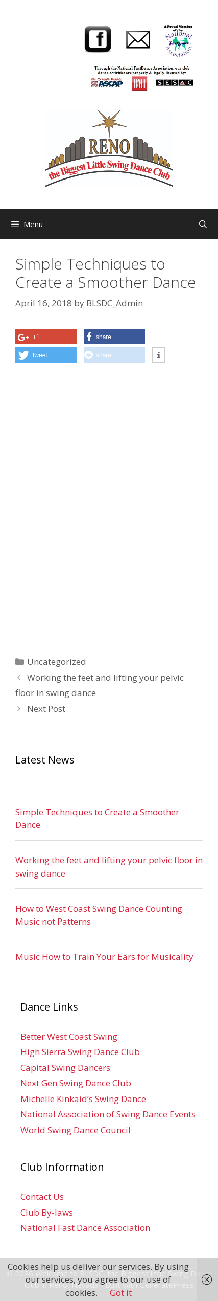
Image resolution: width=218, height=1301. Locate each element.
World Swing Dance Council (75, 1130)
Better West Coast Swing (68, 1036)
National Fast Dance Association (85, 1227)
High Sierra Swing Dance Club (80, 1052)
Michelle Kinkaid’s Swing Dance (83, 1099)
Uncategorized (56, 661)
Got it (121, 1292)
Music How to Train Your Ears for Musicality (104, 956)
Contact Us (42, 1196)
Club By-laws (46, 1212)
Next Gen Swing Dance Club (75, 1083)
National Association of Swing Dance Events (108, 1114)
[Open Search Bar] (203, 224)
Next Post (46, 708)
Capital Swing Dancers (65, 1067)
